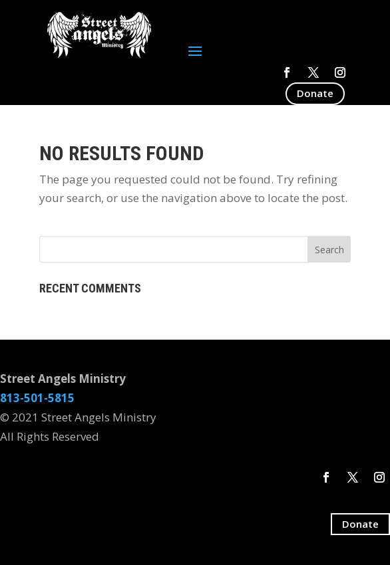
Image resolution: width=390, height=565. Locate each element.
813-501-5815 (37, 397)
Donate (315, 93)
